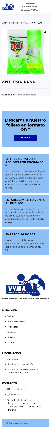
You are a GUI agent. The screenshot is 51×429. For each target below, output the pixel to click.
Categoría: (8, 95)
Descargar (25, 138)
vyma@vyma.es (19, 389)
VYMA (10, 316)
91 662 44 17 (17, 394)
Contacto (12, 342)
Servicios (11, 332)
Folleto (11, 337)
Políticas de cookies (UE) (20, 364)
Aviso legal (12, 359)
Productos (12, 326)
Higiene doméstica (26, 94)
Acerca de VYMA (16, 321)
